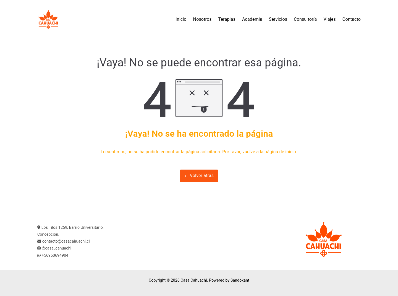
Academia (252, 19)
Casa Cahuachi (193, 280)
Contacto (351, 19)
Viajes (330, 19)
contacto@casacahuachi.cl (66, 241)
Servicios (278, 19)
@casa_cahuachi (56, 248)
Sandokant (240, 280)
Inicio (181, 19)
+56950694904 (55, 255)
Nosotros (202, 19)
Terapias (226, 19)
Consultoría (305, 19)
